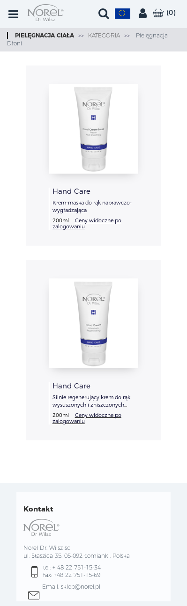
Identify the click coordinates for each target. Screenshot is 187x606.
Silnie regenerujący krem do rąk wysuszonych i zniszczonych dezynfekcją (91, 405)
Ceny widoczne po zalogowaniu (86, 223)
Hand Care (71, 191)
